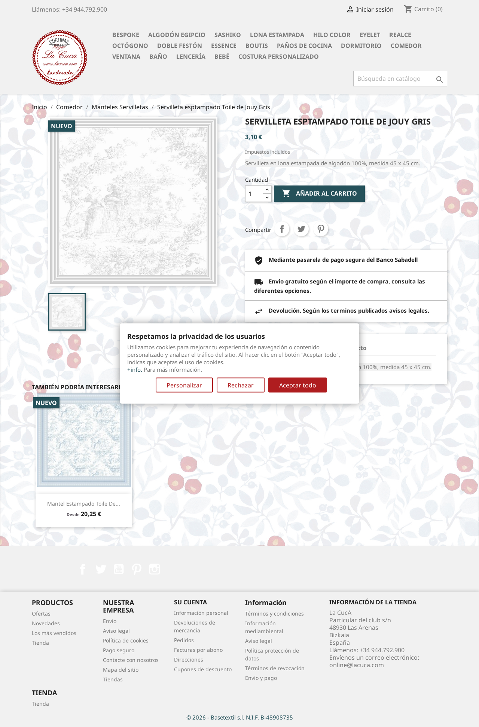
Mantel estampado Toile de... (83, 503)
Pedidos (184, 640)
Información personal (201, 612)
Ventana (126, 56)
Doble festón (179, 46)
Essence (224, 46)
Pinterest (320, 228)
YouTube (118, 569)
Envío (109, 621)
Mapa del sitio (120, 669)
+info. (134, 369)
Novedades (46, 623)
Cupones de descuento (203, 669)
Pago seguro (118, 650)
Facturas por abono (198, 649)
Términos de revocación (275, 668)
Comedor (406, 46)
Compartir (281, 228)
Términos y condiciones (274, 613)
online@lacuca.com (356, 665)
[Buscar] (400, 78)
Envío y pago (261, 677)
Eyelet (370, 35)
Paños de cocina (304, 46)
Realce (400, 35)
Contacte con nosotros (131, 659)
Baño (158, 56)
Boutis (256, 46)
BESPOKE (125, 35)
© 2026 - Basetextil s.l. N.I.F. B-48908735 (239, 717)
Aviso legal (116, 630)
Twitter (100, 569)
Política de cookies (126, 640)
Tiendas (113, 679)
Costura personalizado (278, 56)
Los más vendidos (54, 632)
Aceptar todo (297, 385)
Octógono (130, 46)
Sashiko (227, 35)
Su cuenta (190, 602)
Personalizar (184, 385)
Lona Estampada (277, 35)
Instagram (154, 569)
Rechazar (241, 385)
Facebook (82, 569)
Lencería (190, 56)
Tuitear (301, 228)
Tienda (40, 642)
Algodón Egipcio (176, 35)
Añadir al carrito (319, 194)
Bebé (221, 56)
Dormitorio (361, 46)
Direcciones (188, 659)
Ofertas (41, 613)
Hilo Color (332, 35)
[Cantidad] (254, 193)
